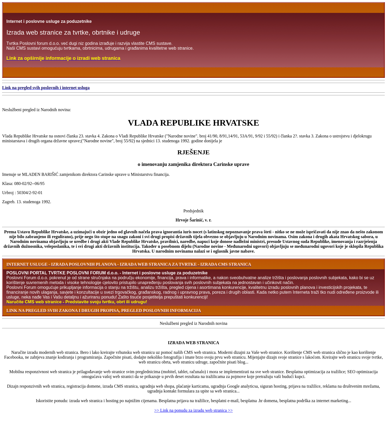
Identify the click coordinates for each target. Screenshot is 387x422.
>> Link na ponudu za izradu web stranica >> (193, 410)
